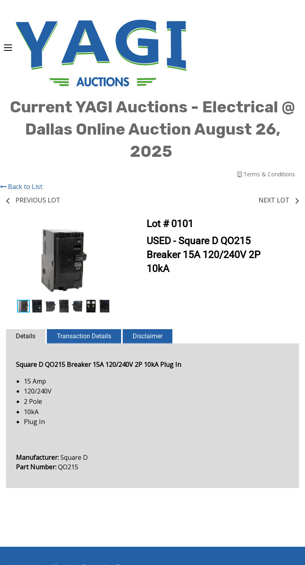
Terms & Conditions (266, 174)
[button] (114, 228)
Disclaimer (147, 336)
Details (25, 336)
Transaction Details (84, 336)
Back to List (21, 186)
